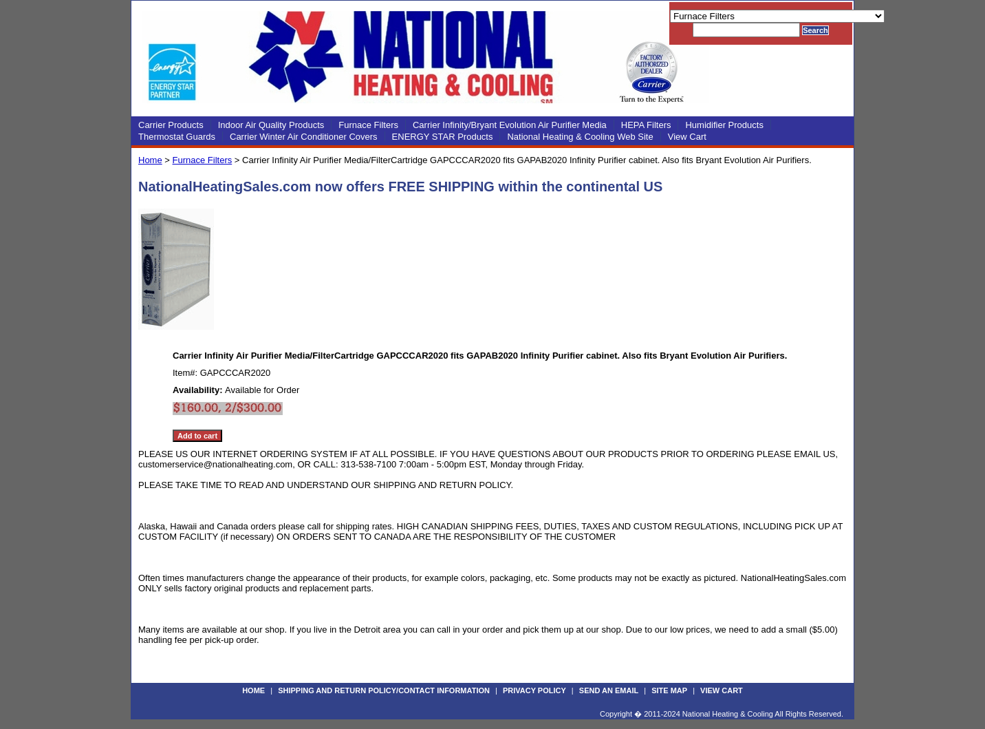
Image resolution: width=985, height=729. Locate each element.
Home (150, 160)
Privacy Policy (534, 690)
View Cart (687, 136)
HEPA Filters (646, 125)
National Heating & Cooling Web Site (580, 136)
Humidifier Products (724, 125)
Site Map (669, 690)
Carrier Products (171, 125)
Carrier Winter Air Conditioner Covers (304, 136)
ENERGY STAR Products (442, 136)
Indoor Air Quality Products (271, 125)
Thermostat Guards (176, 136)
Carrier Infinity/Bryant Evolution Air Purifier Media (510, 125)
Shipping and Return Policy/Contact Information (384, 690)
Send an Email (608, 690)
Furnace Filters (368, 125)
